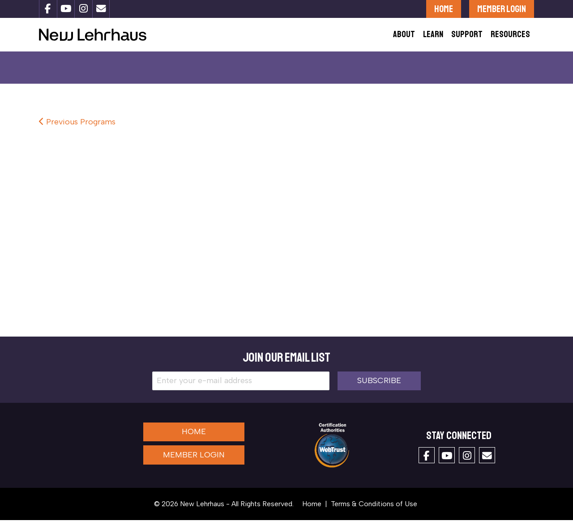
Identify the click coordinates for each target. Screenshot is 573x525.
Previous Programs (77, 127)
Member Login (501, 9)
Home (443, 9)
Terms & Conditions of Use (374, 508)
